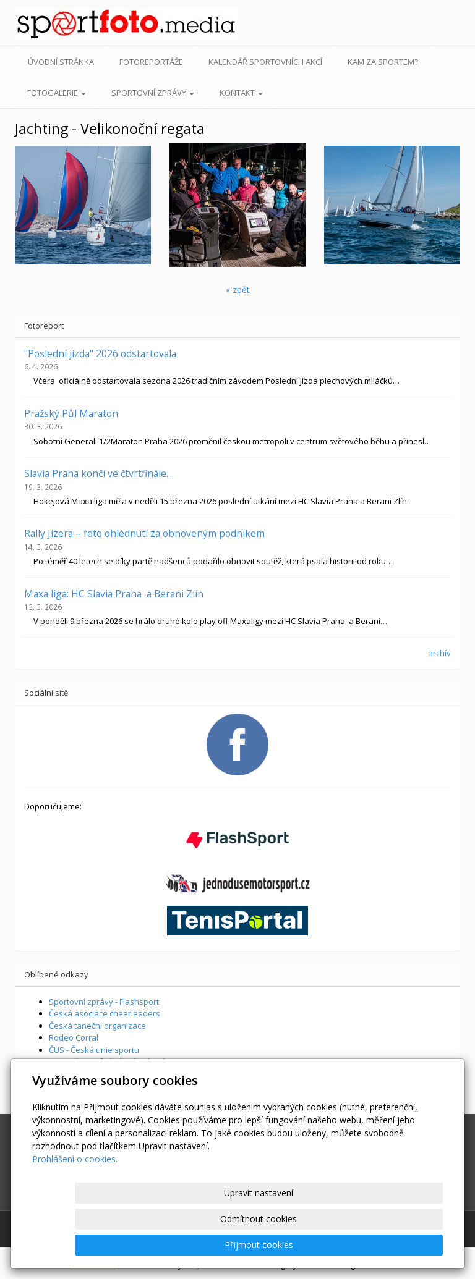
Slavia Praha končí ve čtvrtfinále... (98, 473)
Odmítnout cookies (293, 1245)
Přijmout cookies (395, 1245)
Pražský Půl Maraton (71, 413)
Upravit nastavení (192, 1245)
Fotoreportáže (151, 61)
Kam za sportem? (383, 61)
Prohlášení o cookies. (75, 1211)
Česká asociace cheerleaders (104, 1013)
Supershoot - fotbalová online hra (112, 1061)
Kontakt (241, 92)
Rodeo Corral (73, 1037)
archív (439, 653)
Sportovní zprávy (152, 92)
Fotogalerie (56, 92)
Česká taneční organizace (97, 1025)
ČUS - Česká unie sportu (94, 1049)
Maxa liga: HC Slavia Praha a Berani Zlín (113, 594)
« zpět (238, 289)
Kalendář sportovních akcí (265, 61)
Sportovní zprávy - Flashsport (104, 1001)
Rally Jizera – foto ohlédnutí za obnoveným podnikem (144, 533)
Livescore (67, 1073)
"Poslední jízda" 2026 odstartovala (100, 353)
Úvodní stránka (61, 61)
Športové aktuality (83, 1085)
